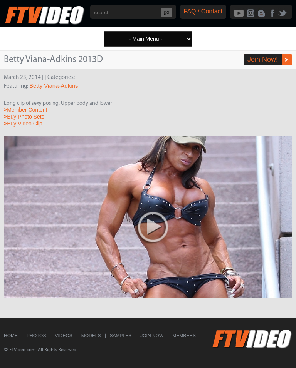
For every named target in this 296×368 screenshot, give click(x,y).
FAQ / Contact (203, 11)
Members (184, 335)
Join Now (151, 335)
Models (91, 335)
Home (11, 335)
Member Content (25, 110)
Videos (63, 335)
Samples (121, 335)
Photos (36, 335)
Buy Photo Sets (24, 117)
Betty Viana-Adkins (53, 85)
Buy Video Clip (23, 123)
